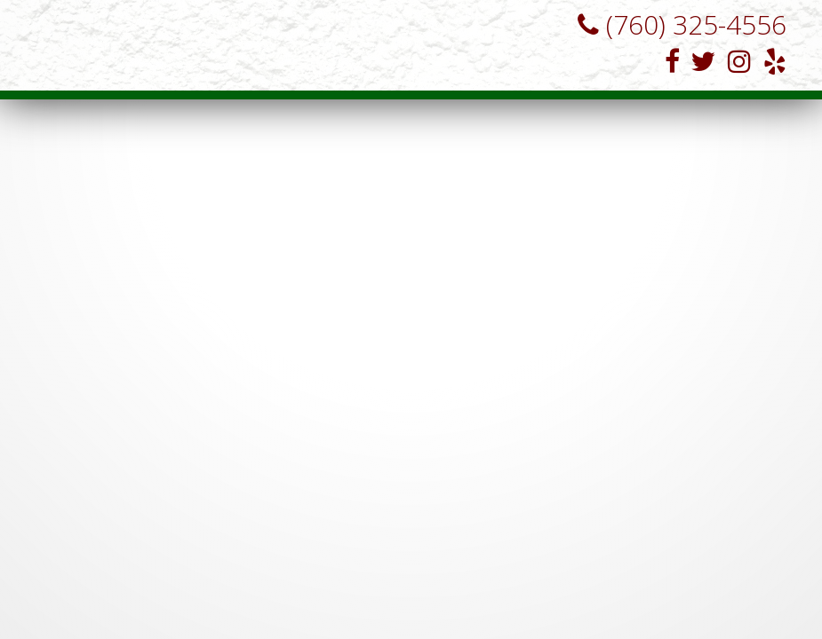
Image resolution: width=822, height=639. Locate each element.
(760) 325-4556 (674, 24)
